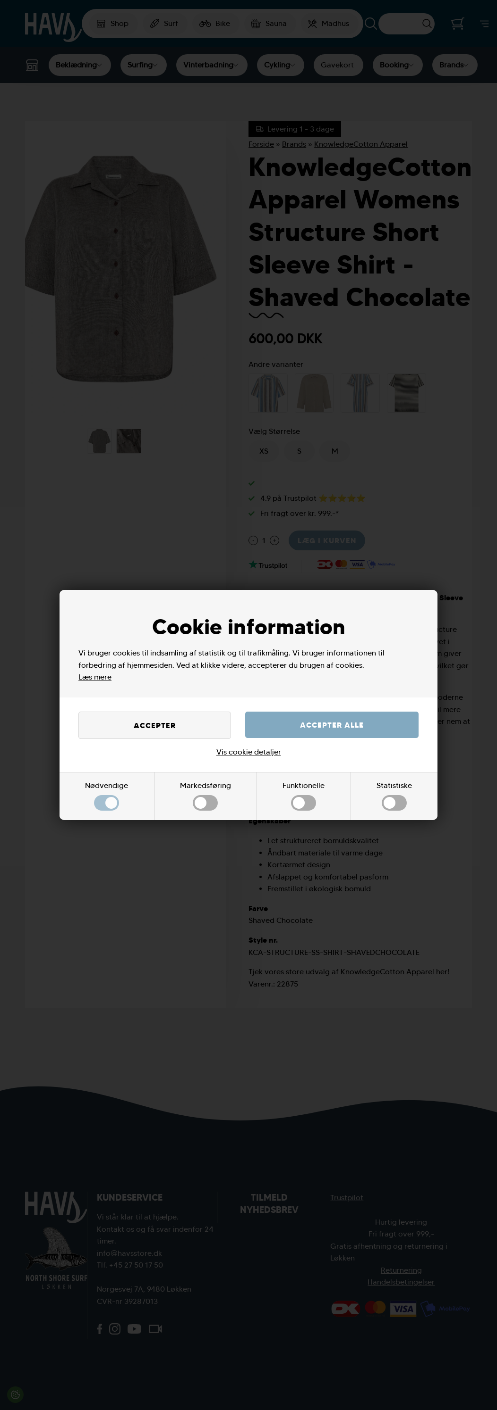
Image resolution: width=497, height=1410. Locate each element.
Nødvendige (106, 796)
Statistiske (394, 796)
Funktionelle (304, 796)
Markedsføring (205, 796)
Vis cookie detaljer (248, 751)
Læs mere (94, 676)
